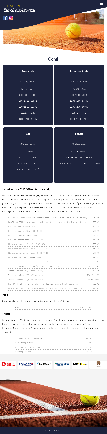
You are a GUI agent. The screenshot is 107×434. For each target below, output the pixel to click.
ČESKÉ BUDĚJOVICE (19, 8)
